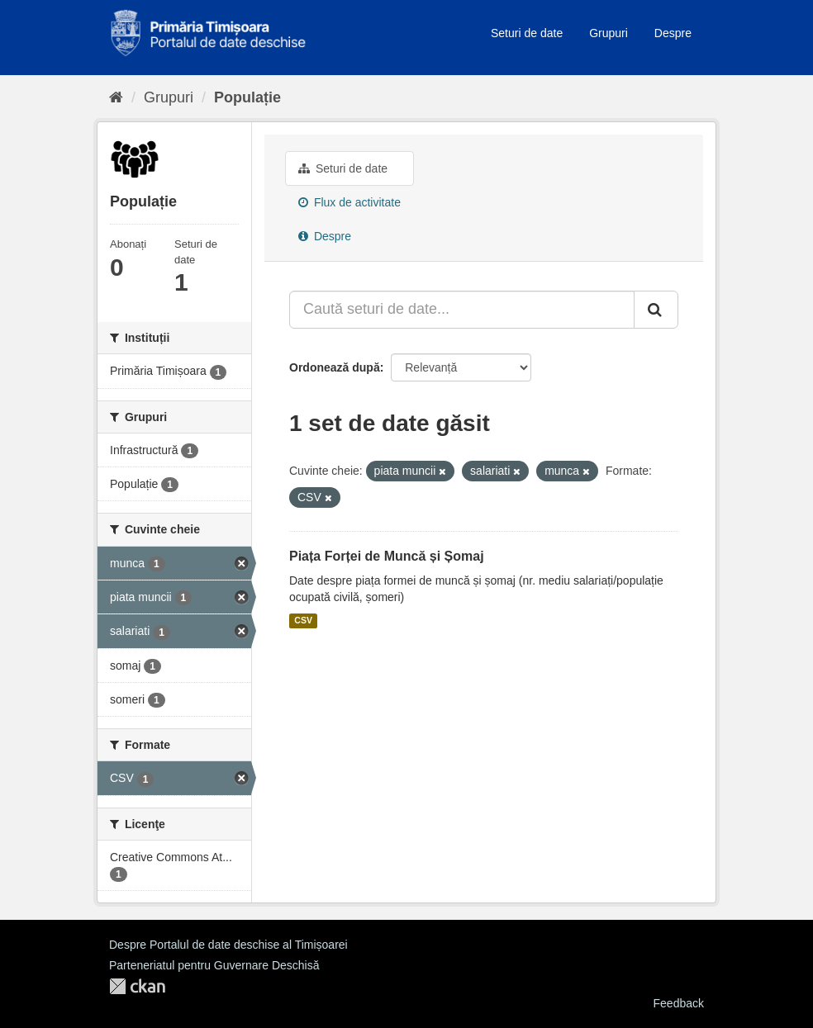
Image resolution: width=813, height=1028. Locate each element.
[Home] (116, 97)
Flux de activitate (349, 202)
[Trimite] (656, 310)
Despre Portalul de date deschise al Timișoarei (228, 944)
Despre (673, 33)
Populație (247, 97)
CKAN (137, 986)
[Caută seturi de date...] (462, 310)
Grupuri (608, 33)
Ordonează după (334, 367)
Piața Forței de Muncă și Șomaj (386, 556)
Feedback (679, 1003)
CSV (303, 621)
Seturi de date (527, 33)
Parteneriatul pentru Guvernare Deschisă (214, 965)
